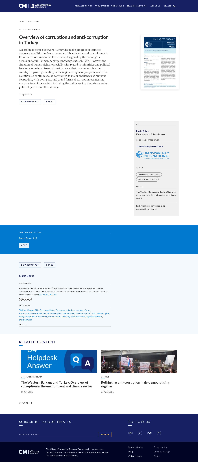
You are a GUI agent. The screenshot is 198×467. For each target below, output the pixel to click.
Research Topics (83, 6)
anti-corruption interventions (32, 314)
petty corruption (27, 317)
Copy (24, 246)
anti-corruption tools (85, 314)
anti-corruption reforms (79, 311)
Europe (30, 311)
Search (170, 6)
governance (61, 311)
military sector (78, 317)
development (25, 320)
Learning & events (137, 6)
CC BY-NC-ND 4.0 (47, 295)
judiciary (66, 317)
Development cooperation (149, 175)
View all (25, 408)
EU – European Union (45, 311)
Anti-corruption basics (147, 179)
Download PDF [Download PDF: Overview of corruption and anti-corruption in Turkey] (30, 102)
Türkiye (22, 311)
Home (21, 22)
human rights (103, 314)
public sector (54, 317)
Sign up (105, 439)
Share (50, 102)
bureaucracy (41, 317)
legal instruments (94, 317)
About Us (155, 6)
